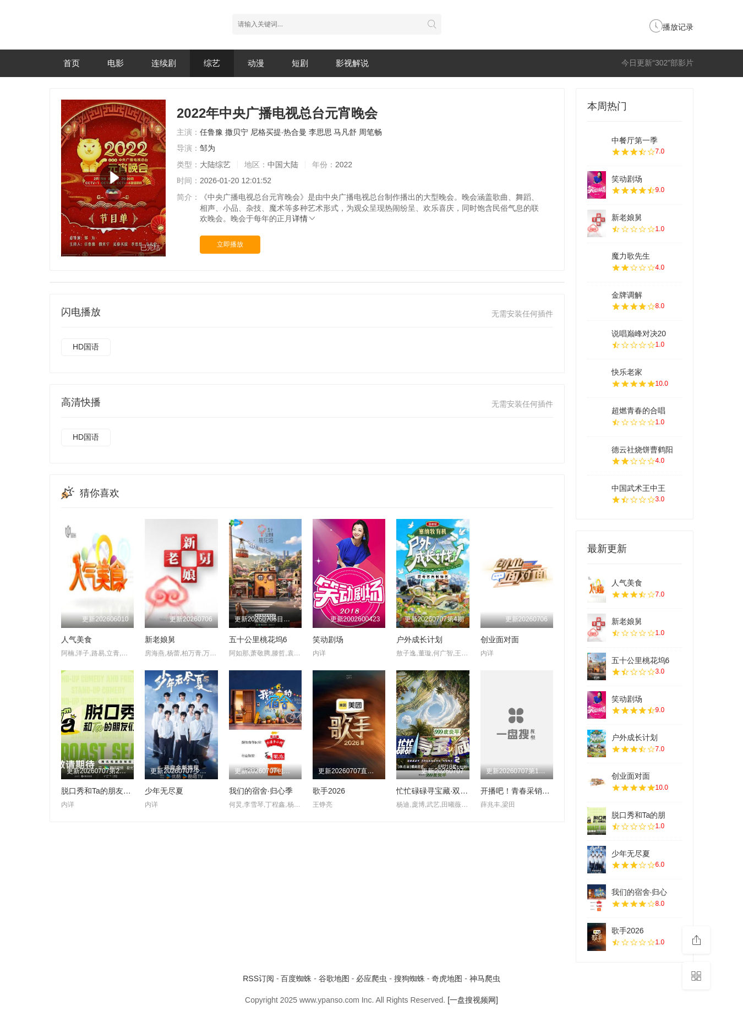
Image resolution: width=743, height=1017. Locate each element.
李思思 (320, 132)
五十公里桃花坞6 (258, 639)
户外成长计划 (419, 639)
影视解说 (352, 63)
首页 (71, 63)
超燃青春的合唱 (638, 410)
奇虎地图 (446, 978)
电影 (115, 63)
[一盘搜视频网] (472, 1000)
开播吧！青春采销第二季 (522, 790)
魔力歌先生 (630, 255)
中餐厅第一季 (634, 140)
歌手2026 (329, 790)
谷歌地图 (334, 978)
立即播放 (230, 244)
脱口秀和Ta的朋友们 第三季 (108, 790)
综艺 (212, 63)
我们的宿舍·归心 (639, 892)
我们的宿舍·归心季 (261, 790)
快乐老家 (626, 372)
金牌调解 (626, 295)
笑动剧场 (328, 639)
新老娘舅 (160, 639)
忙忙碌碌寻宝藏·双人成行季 (443, 790)
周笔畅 (370, 132)
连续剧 (163, 63)
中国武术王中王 (638, 488)
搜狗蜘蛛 (409, 978)
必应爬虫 (371, 978)
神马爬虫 (484, 978)
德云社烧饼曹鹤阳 (642, 449)
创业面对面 (499, 639)
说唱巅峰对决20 (638, 333)
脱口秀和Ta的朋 (638, 815)
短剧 (300, 63)
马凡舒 (345, 132)
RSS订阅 (258, 978)
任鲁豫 (211, 132)
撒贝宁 (236, 132)
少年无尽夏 (164, 790)
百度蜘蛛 (296, 978)
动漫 (256, 63)
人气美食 (76, 639)
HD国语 (86, 346)
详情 (304, 218)
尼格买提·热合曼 (278, 132)
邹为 (207, 148)
